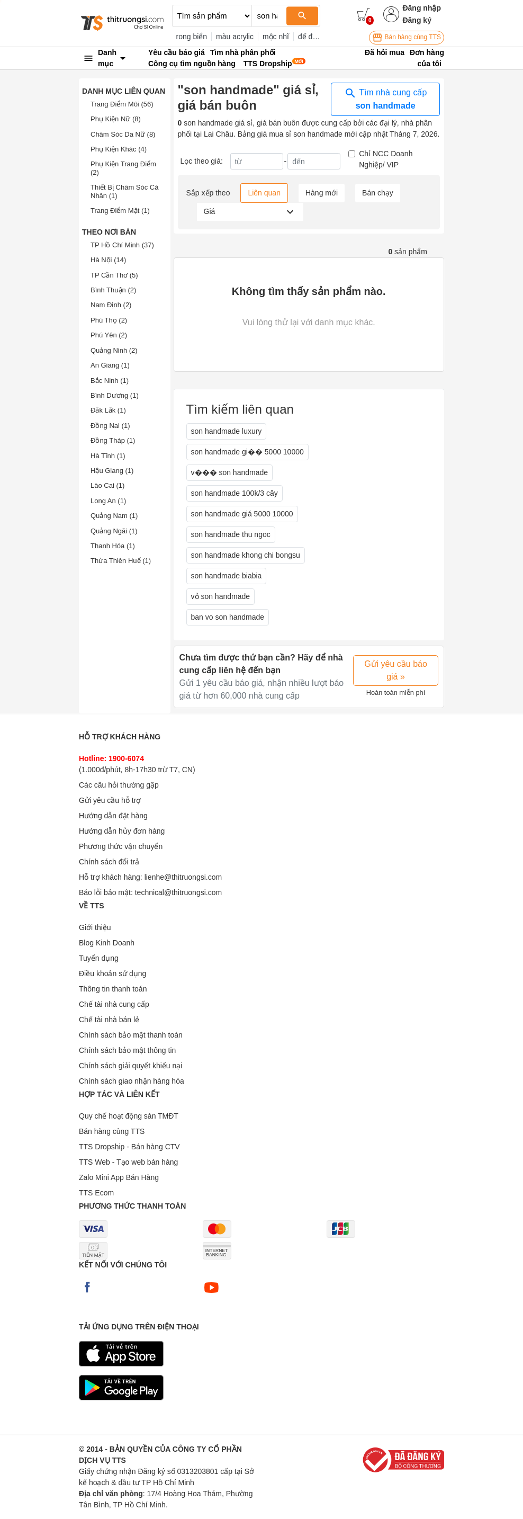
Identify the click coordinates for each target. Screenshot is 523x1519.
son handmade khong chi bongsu (245, 555)
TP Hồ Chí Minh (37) (122, 245)
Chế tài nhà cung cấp (114, 1004)
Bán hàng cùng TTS (406, 37)
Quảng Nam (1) (114, 516)
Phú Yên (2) (109, 335)
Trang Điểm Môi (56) (122, 104)
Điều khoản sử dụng (112, 973)
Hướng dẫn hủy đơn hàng (122, 831)
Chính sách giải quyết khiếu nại (130, 1065)
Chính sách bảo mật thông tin (127, 1050)
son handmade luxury (226, 431)
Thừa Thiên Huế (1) (121, 561)
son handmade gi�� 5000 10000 (247, 452)
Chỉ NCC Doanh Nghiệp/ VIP (385, 159)
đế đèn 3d (314, 36)
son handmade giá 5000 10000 (242, 514)
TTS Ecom (96, 1193)
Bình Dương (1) (115, 395)
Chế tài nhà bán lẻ (109, 1019)
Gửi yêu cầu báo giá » (395, 670)
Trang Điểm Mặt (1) (120, 211)
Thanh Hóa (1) (113, 546)
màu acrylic (235, 36)
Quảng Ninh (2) (114, 350)
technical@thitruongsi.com (178, 892)
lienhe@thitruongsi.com (183, 877)
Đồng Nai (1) (110, 426)
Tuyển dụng (99, 958)
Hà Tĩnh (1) (108, 456)
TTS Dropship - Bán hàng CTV (129, 1146)
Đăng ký (416, 20)
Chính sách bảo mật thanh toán (131, 1035)
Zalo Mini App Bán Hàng (119, 1177)
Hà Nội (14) (108, 260)
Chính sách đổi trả (109, 861)
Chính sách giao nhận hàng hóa (131, 1081)
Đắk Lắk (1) (108, 410)
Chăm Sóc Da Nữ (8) (123, 134)
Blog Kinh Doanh (106, 943)
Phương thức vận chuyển (121, 846)
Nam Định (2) (111, 305)
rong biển (192, 36)
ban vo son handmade (228, 617)
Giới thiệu (95, 927)
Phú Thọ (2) (109, 320)
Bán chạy (377, 193)
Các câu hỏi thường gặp (119, 785)
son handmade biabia (226, 575)
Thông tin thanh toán (113, 989)
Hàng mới (321, 193)
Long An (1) (108, 501)
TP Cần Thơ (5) (114, 275)
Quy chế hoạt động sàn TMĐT (128, 1116)
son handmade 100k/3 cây (234, 493)
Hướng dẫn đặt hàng (113, 815)
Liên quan (264, 193)
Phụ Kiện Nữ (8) (116, 119)
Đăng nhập (421, 8)
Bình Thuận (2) (113, 290)
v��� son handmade (229, 472)
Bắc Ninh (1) (110, 381)
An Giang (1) (110, 365)
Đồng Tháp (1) (113, 440)
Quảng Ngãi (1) (114, 531)
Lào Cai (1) (107, 485)
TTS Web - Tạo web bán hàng (128, 1162)
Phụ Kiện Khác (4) (119, 149)
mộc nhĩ (276, 36)
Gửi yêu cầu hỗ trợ (110, 800)
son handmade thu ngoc (230, 534)
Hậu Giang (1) (112, 471)
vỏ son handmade (220, 596)
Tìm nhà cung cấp (385, 98)
